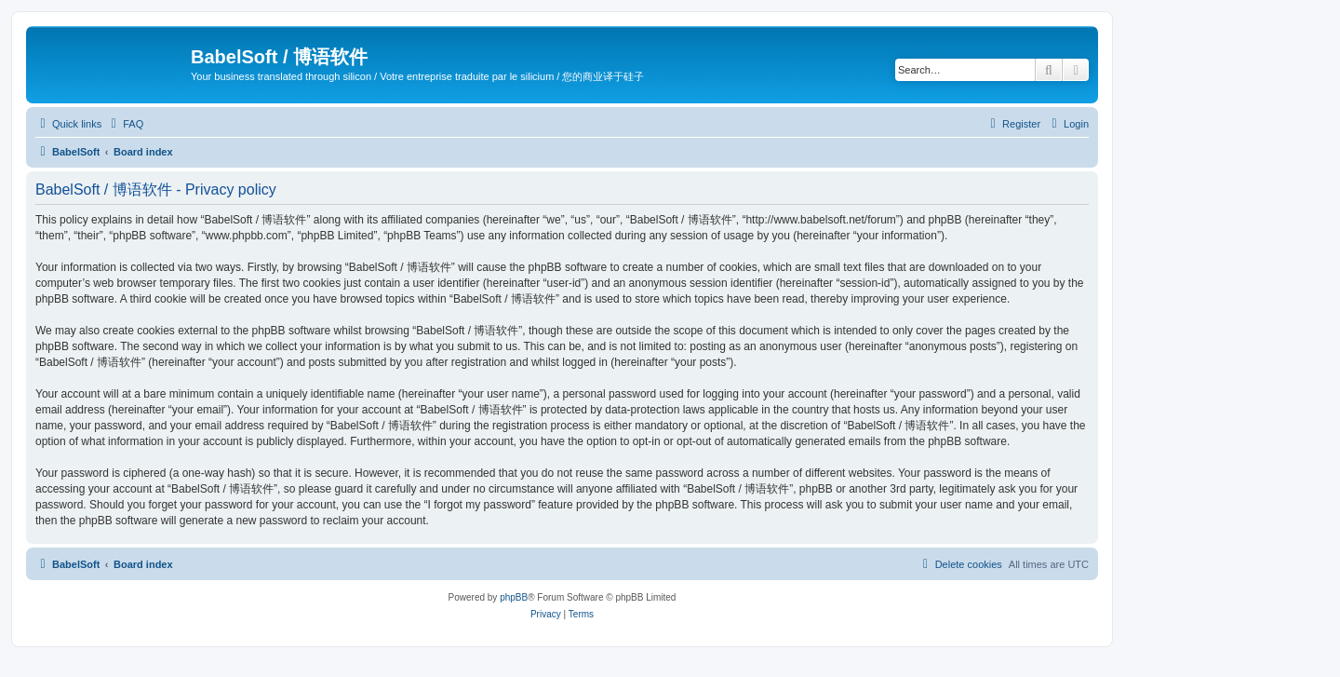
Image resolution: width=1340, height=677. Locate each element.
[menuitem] (124, 124)
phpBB (514, 597)
